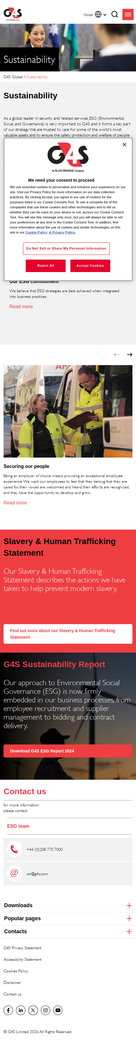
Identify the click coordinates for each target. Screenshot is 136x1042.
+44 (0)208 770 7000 (45, 849)
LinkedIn (20, 1010)
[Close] (124, 144)
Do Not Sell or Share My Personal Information (66, 248)
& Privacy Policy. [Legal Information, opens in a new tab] (62, 232)
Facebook (8, 1010)
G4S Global (13, 76)
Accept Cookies (90, 265)
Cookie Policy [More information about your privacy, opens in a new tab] (36, 232)
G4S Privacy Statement (22, 947)
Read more (21, 306)
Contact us (25, 791)
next (129, 354)
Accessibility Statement (22, 959)
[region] (68, 209)
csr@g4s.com (37, 873)
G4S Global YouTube (58, 1010)
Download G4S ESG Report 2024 (42, 751)
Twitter (33, 1010)
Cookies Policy (16, 970)
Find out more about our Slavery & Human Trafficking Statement (62, 634)
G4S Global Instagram (45, 1010)
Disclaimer (12, 982)
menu (128, 14)
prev (116, 354)
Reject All (45, 265)
